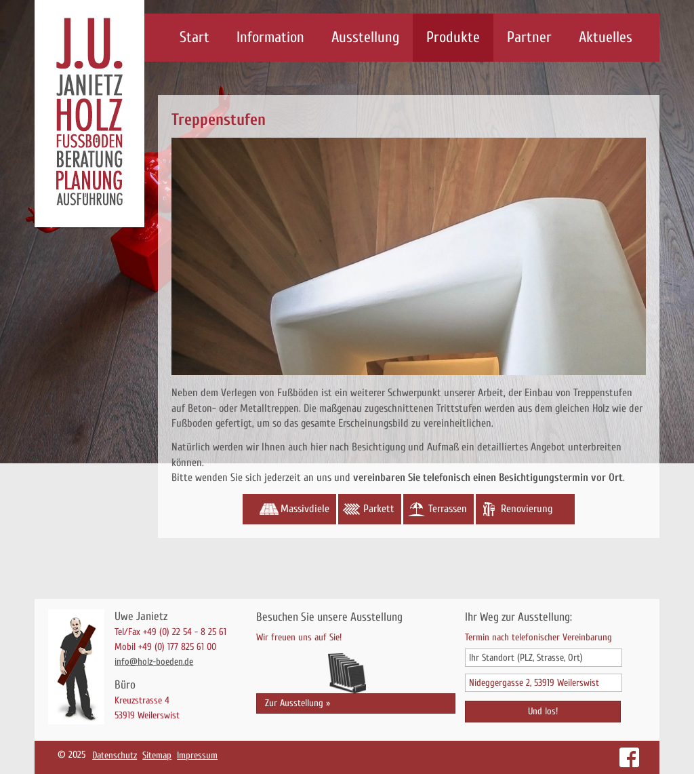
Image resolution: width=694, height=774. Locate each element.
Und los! (543, 711)
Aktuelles (605, 37)
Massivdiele (305, 509)
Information (270, 37)
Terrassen (447, 509)
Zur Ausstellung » (297, 703)
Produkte (453, 37)
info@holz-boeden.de (154, 661)
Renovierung (526, 509)
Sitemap (156, 755)
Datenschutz (114, 755)
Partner (529, 37)
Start (194, 37)
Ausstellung (365, 37)
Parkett (378, 509)
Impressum (197, 755)
